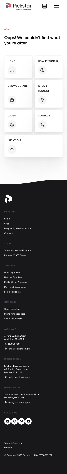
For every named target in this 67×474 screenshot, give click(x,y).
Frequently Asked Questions (18, 228)
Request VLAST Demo (15, 255)
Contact (8, 233)
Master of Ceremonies (15, 287)
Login (7, 218)
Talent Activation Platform (17, 250)
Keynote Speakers (13, 277)
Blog (6, 223)
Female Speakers (12, 292)
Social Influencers (13, 318)
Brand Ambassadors (14, 314)
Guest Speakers (12, 272)
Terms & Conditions (14, 443)
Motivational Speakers (15, 282)
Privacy (8, 447)
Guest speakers (12, 309)
